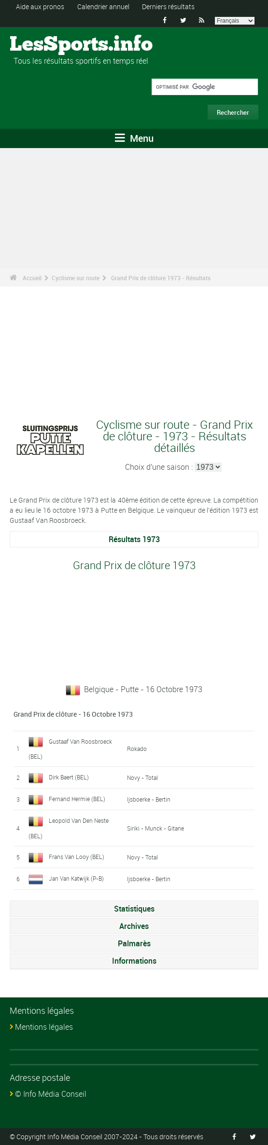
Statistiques (134, 908)
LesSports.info (46, 45)
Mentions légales (44, 1027)
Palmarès (134, 943)
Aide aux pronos (40, 6)
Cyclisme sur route (75, 278)
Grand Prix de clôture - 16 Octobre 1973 (73, 714)
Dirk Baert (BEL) (69, 777)
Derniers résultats (168, 6)
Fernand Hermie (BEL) (77, 799)
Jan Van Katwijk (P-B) (76, 878)
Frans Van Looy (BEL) (76, 856)
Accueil (32, 278)
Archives (134, 926)
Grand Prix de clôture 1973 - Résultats (161, 278)
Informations (134, 960)
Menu (134, 138)
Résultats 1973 (134, 539)
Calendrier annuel (103, 6)
